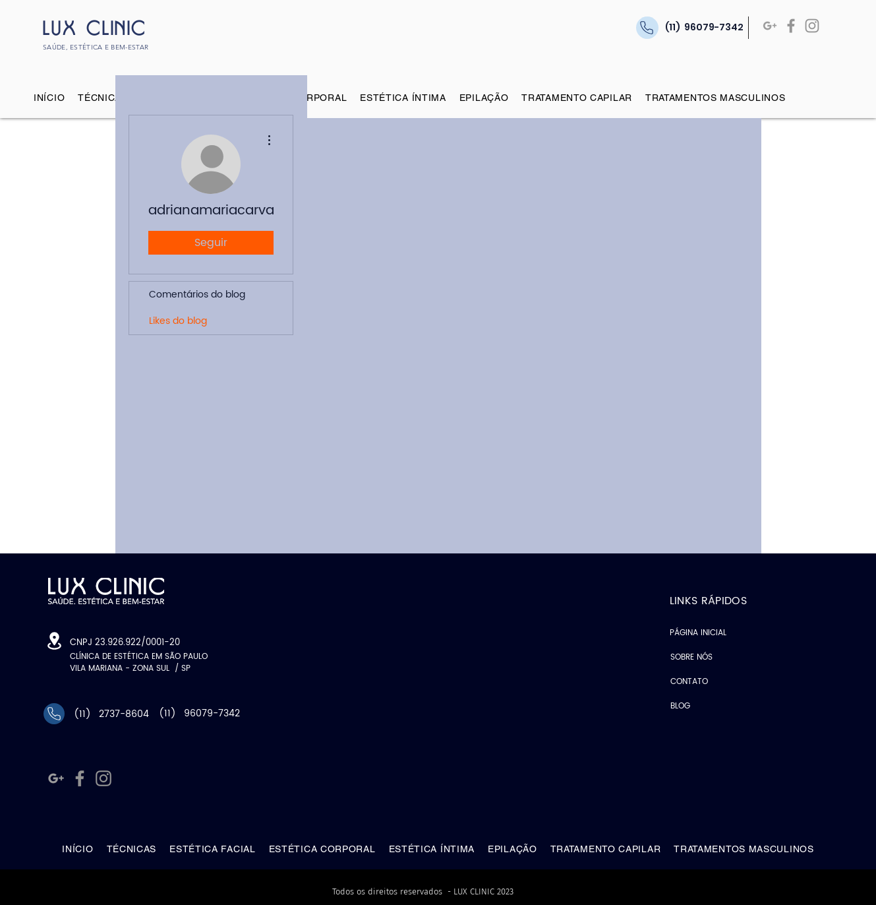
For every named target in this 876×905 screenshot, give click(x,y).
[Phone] (54, 714)
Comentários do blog (197, 294)
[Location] (54, 641)
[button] (102, 97)
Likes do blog (178, 320)
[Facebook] (791, 25)
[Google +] (770, 25)
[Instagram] (812, 25)
